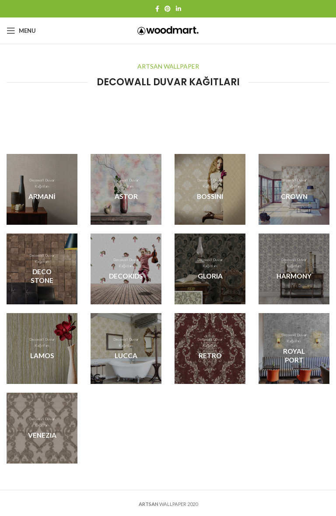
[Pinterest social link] (167, 9)
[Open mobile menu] (21, 30)
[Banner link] (42, 189)
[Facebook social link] (157, 9)
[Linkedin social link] (178, 9)
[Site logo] (168, 30)
